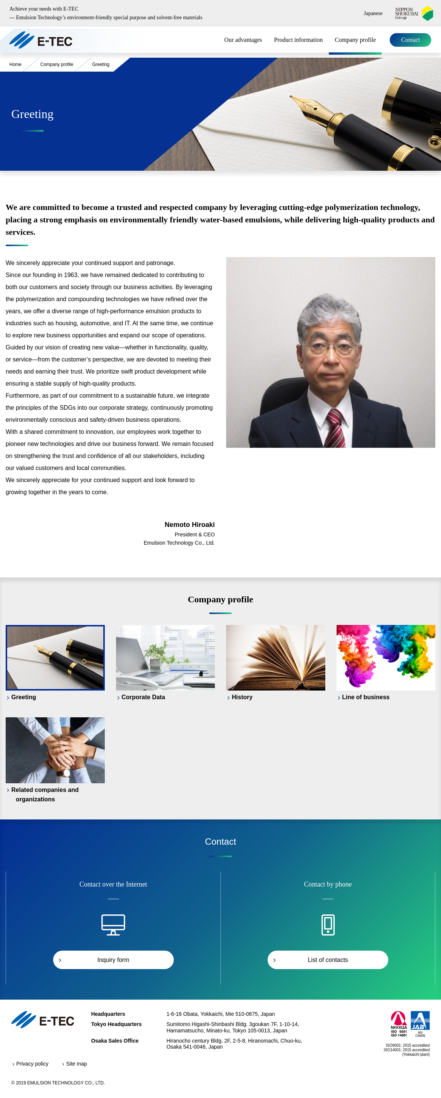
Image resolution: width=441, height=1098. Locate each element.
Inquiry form (113, 960)
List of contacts (328, 960)
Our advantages (243, 40)
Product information (298, 40)
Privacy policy (32, 1064)
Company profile (355, 40)
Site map (76, 1064)
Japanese (373, 13)
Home (15, 64)
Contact (410, 40)
